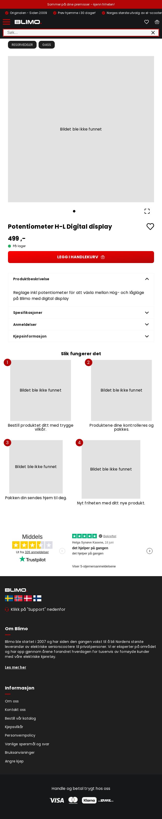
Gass (46, 45)
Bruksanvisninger (20, 752)
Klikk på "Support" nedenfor (38, 609)
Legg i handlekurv (81, 257)
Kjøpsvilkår (14, 726)
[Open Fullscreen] (147, 211)
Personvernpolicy (20, 735)
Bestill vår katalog (20, 718)
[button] (81, 129)
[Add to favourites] (150, 226)
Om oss (12, 701)
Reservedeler (22, 45)
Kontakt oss (15, 709)
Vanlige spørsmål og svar (27, 744)
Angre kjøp (14, 761)
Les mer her (15, 667)
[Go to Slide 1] (74, 211)
